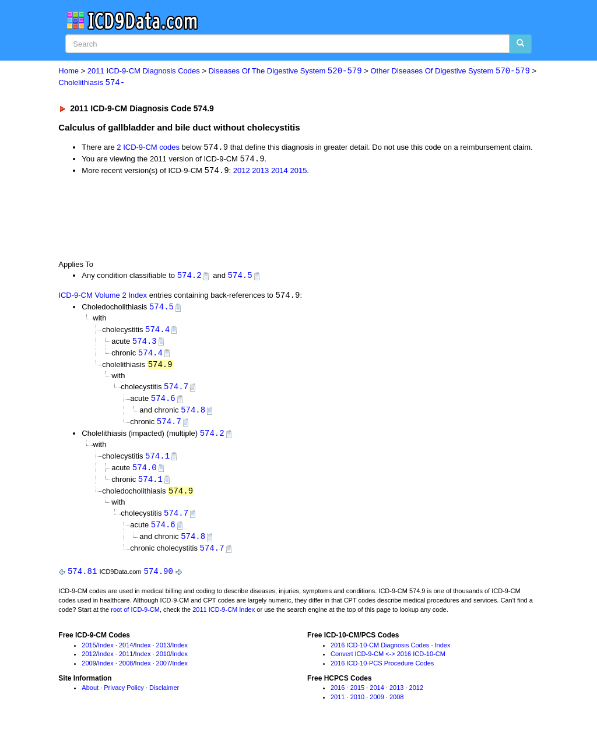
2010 (163, 662)
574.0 (144, 473)
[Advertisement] (266, 218)
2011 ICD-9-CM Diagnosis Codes (143, 71)
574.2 (189, 277)
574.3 (144, 344)
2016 (338, 695)
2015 (298, 172)
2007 (163, 671)
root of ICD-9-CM (135, 617)
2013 (260, 172)
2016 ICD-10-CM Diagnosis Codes (380, 653)
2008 (126, 671)
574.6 (163, 402)
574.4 (157, 331)
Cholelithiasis (91, 83)
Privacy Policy (123, 695)
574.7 (176, 390)
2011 (126, 662)
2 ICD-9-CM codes (148, 148)
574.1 (157, 461)
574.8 (193, 414)
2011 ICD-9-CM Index (223, 617)
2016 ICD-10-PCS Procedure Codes (382, 671)
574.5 (240, 277)
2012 (241, 172)
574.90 (158, 579)
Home (68, 71)
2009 (89, 671)
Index (106, 653)
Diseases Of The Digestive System (285, 71)
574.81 (82, 579)
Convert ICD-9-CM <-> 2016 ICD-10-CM (388, 662)
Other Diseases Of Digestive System (449, 71)
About (90, 695)
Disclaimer (164, 695)
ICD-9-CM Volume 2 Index (102, 297)
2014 (279, 172)
